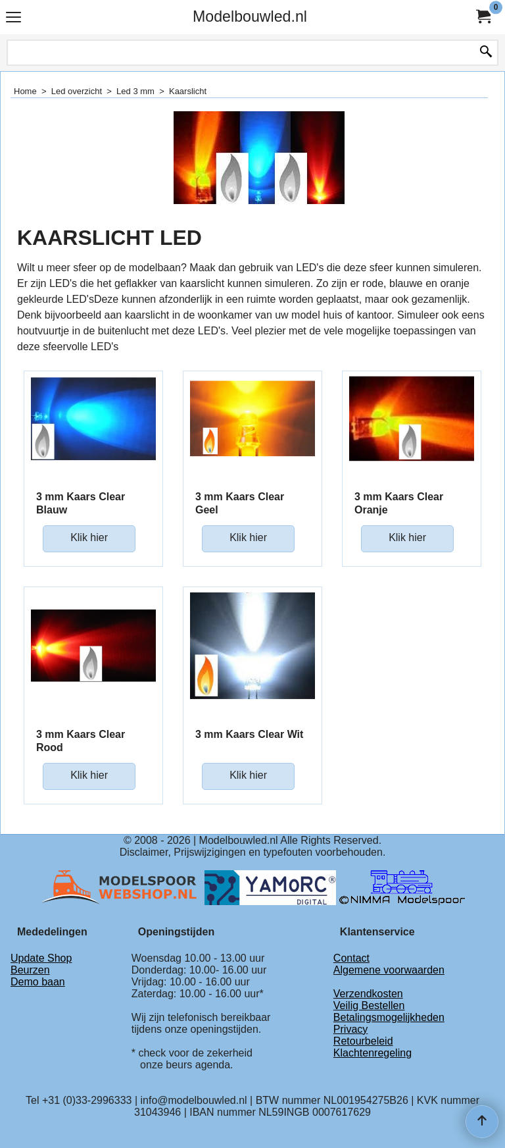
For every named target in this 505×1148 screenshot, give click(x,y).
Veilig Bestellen (369, 1005)
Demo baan (38, 981)
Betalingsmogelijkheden (389, 1017)
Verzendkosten (368, 993)
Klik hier (89, 537)
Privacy (350, 1029)
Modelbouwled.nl (250, 16)
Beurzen (30, 970)
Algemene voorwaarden (389, 970)
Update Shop (41, 958)
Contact (351, 958)
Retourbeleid (363, 1041)
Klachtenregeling (372, 1052)
